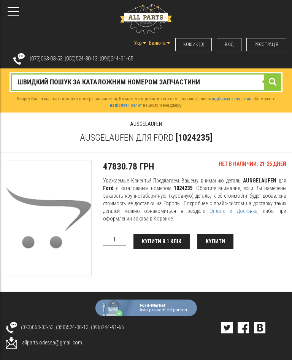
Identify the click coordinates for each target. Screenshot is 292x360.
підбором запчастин (231, 98)
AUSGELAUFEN (146, 124)
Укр (140, 43)
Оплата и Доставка (233, 211)
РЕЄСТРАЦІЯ (266, 44)
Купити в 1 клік (161, 241)
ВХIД (229, 44)
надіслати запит (126, 105)
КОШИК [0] (193, 44)
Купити (215, 241)
